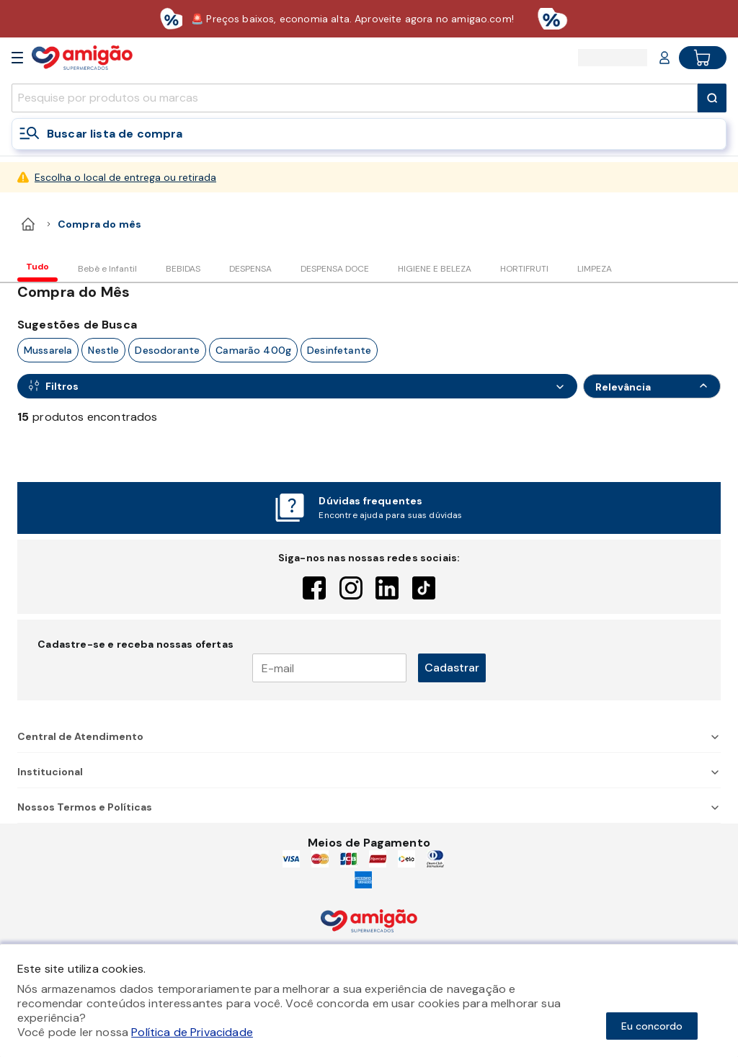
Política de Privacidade (192, 1032)
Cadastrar (451, 667)
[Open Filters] (297, 386)
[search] (355, 98)
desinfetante (339, 350)
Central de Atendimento (369, 736)
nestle (103, 350)
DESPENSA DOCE (335, 269)
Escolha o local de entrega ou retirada (125, 177)
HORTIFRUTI (524, 269)
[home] (28, 224)
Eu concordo (652, 1026)
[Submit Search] (712, 98)
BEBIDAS (183, 269)
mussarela (48, 350)
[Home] (82, 57)
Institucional (369, 771)
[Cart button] (702, 57)
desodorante (167, 350)
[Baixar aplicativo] (369, 18)
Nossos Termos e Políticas (369, 806)
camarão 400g (253, 350)
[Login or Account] (664, 57)
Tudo (37, 266)
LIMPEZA (594, 269)
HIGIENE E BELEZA (434, 269)
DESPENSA (250, 269)
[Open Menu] (17, 57)
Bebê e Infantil (107, 269)
